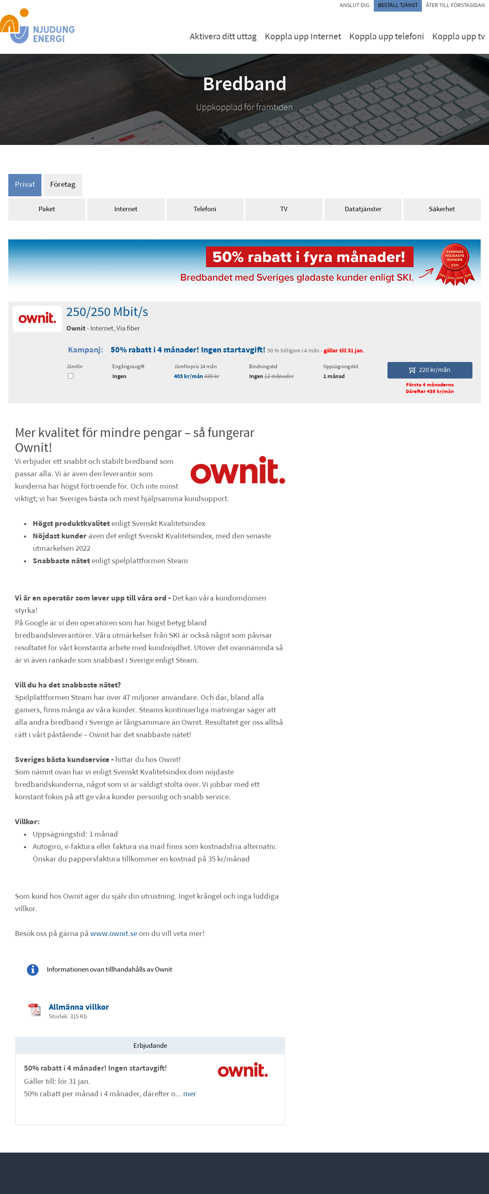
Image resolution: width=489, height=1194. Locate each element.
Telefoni (205, 209)
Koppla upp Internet (303, 37)
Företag (62, 185)
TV (284, 209)
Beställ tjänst (398, 5)
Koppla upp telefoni (386, 37)
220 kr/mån (429, 370)
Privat (25, 185)
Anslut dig (355, 5)
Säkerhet (442, 209)
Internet (126, 209)
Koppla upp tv (458, 37)
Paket (47, 209)
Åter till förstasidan (455, 5)
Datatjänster (363, 209)
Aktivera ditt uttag (223, 37)
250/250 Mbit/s (107, 312)
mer (189, 1094)
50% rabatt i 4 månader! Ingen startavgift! (189, 350)
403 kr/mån (188, 377)
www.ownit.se (113, 934)
